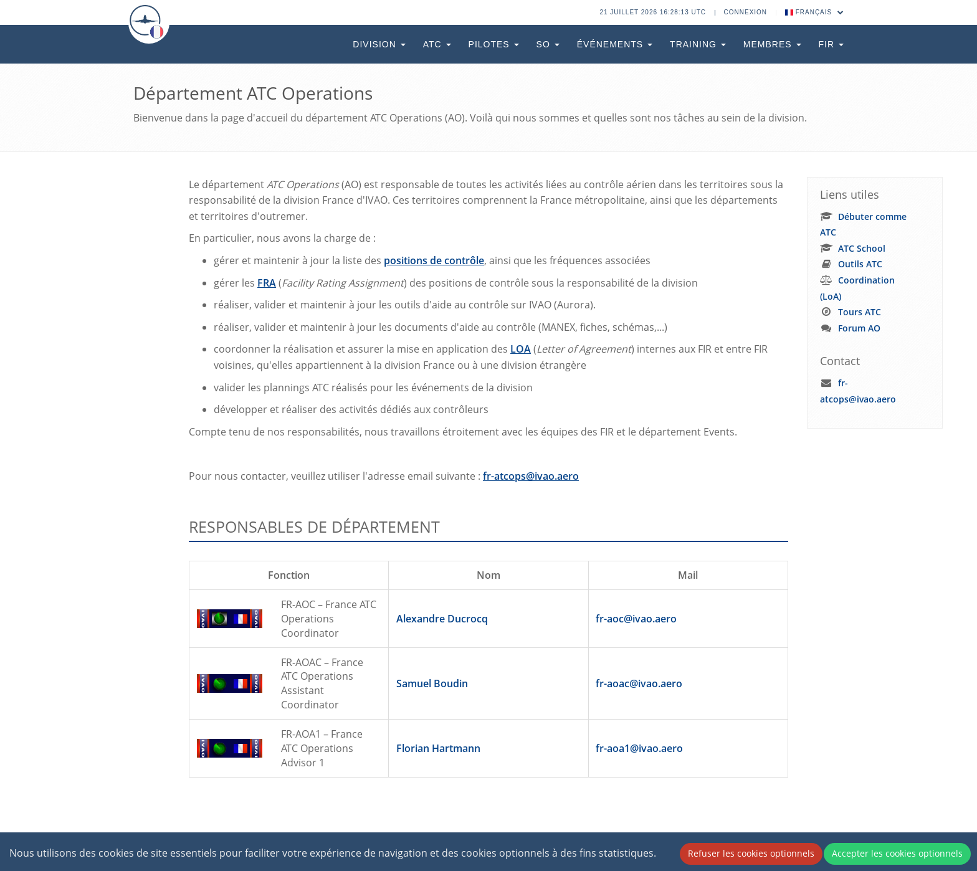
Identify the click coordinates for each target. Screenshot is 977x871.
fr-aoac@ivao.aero (639, 683)
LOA (520, 349)
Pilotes (494, 44)
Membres (772, 44)
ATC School (861, 248)
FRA (266, 283)
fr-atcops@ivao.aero (531, 476)
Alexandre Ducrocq (442, 619)
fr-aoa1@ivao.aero (639, 748)
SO (548, 44)
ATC (437, 44)
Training (698, 44)
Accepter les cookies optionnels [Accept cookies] (897, 853)
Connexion (746, 12)
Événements (614, 44)
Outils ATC (860, 264)
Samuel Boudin (432, 683)
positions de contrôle (434, 260)
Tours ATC (859, 312)
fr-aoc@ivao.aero (636, 619)
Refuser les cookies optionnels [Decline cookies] (751, 853)
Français (814, 12)
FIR (831, 44)
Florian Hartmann (438, 748)
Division (379, 44)
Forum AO (859, 328)
